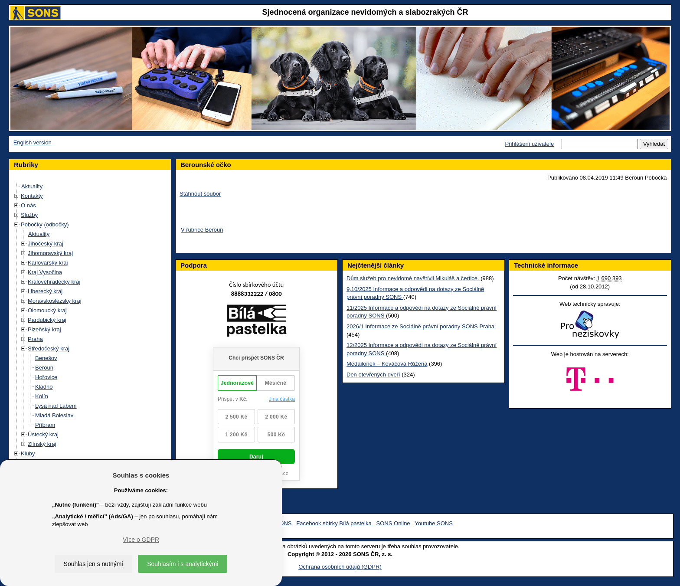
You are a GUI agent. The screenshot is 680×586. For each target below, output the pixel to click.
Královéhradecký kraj (54, 281)
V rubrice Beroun (202, 229)
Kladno (43, 386)
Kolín (41, 396)
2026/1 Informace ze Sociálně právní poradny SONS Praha (420, 326)
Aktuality (31, 186)
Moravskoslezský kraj (55, 301)
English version (32, 142)
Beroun (44, 367)
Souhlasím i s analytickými (182, 563)
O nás (28, 205)
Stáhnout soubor (200, 193)
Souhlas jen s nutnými (93, 563)
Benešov (46, 358)
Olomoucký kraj (47, 310)
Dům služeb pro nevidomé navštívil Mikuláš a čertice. (414, 278)
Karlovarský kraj (48, 262)
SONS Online (393, 523)
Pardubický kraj (47, 320)
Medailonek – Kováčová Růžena (387, 363)
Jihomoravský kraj (50, 253)
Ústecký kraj (43, 434)
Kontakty (32, 196)
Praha (35, 339)
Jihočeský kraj (45, 243)
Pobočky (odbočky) (45, 224)
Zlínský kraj (42, 444)
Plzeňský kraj (44, 329)
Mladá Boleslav (54, 415)
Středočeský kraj (48, 348)
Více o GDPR (141, 539)
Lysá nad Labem (56, 406)
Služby (29, 215)
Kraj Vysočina (45, 272)
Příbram (45, 425)
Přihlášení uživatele (529, 144)
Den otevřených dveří (373, 374)
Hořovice (46, 377)
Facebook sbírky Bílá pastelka (333, 523)
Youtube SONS (434, 523)
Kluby (28, 453)
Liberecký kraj (45, 291)
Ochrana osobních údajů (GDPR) (339, 566)
